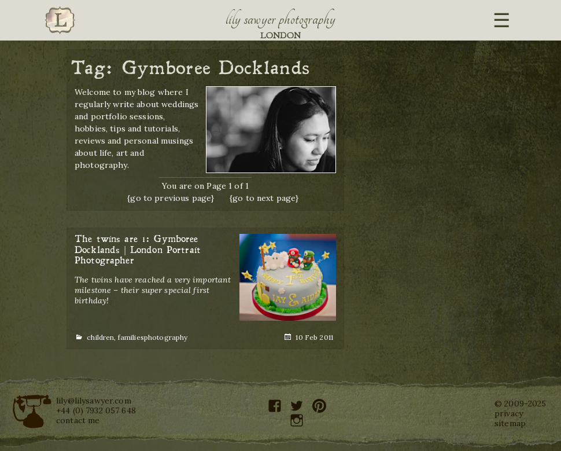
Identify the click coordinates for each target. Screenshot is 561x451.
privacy (508, 413)
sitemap (510, 423)
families (131, 337)
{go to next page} (264, 198)
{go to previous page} (170, 198)
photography (166, 337)
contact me (77, 420)
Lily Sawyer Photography (280, 19)
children (100, 337)
